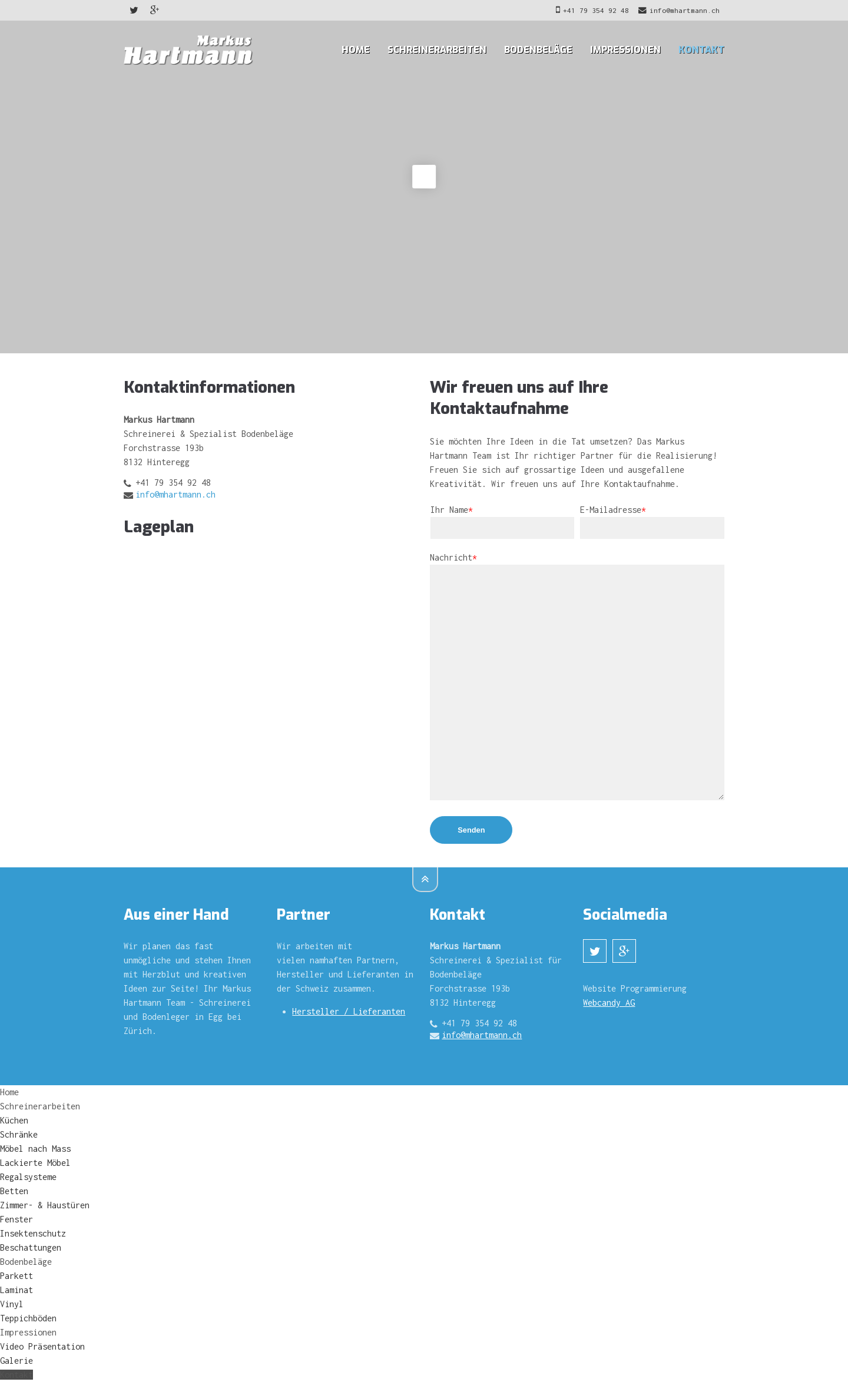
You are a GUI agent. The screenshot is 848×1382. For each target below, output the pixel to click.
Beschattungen (30, 1247)
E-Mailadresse (613, 510)
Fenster (16, 1219)
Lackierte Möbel (35, 1163)
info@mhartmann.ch (679, 10)
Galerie (16, 1361)
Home (356, 50)
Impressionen (625, 50)
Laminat (16, 1290)
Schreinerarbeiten (436, 50)
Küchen (14, 1120)
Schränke (19, 1134)
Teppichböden (28, 1318)
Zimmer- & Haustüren (45, 1205)
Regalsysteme (28, 1177)
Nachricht (453, 557)
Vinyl (12, 1304)
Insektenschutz (33, 1233)
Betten (14, 1191)
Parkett (16, 1276)
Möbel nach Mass (35, 1149)
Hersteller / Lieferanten (348, 1011)
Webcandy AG (609, 1002)
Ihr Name (451, 510)
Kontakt (701, 50)
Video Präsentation (42, 1346)
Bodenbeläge (538, 50)
